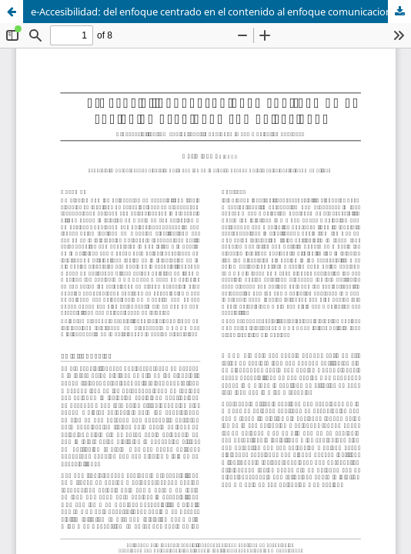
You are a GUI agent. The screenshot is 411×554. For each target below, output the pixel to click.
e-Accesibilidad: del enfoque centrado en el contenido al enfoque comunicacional (215, 11)
